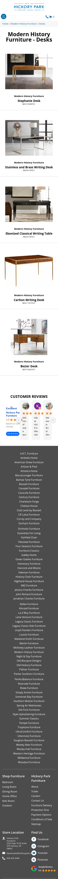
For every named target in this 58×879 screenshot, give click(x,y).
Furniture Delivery (41, 805)
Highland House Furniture (29, 581)
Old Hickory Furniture (29, 665)
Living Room (9, 786)
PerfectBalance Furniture (29, 679)
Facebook (43, 839)
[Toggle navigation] (3, 16)
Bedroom (7, 782)
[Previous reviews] (18, 420)
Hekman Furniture (28, 572)
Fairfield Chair (29, 537)
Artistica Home (29, 471)
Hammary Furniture (29, 563)
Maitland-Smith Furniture (29, 638)
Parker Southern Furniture (29, 673)
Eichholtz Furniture (29, 528)
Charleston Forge (29, 501)
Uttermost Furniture (29, 736)
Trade (34, 791)
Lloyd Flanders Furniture (29, 630)
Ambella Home (28, 457)
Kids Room (8, 800)
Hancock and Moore (29, 568)
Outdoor (7, 805)
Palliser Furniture (29, 669)
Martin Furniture (29, 643)
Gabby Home (29, 554)
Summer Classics (29, 718)
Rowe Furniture (29, 688)
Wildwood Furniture (29, 757)
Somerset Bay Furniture (29, 696)
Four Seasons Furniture (29, 546)
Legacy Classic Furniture (29, 621)
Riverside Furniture (29, 683)
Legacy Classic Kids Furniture (29, 625)
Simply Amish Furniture (29, 692)
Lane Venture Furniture (29, 617)
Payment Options (41, 814)
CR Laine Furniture (29, 514)
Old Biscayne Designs (29, 660)
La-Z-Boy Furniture (29, 612)
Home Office (9, 796)
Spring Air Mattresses (29, 705)
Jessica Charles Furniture (29, 589)
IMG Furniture (29, 585)
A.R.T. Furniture (29, 453)
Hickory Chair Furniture (29, 576)
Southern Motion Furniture (28, 701)
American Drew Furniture (28, 462)
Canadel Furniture (29, 488)
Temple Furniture (29, 722)
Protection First (40, 809)
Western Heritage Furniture (29, 753)
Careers (35, 796)
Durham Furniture (29, 523)
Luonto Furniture (29, 634)
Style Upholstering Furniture (29, 714)
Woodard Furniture (29, 762)
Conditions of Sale (41, 819)
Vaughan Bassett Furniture (29, 740)
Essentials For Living (29, 533)
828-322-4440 (13, 858)
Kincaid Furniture (29, 608)
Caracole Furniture (29, 492)
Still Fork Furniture (29, 709)
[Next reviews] (53, 420)
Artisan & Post (29, 466)
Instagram (43, 846)
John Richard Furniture (29, 594)
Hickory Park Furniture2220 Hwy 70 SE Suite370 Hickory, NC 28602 (17, 843)
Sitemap (36, 824)
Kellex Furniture (29, 604)
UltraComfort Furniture (29, 731)
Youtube (43, 853)
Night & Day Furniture (28, 656)
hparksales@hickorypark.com (20, 853)
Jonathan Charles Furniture (29, 598)
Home (5, 23)
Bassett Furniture (29, 484)
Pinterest (43, 859)
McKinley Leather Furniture (29, 647)
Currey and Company (29, 518)
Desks (42, 23)
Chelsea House (28, 505)
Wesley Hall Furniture (29, 749)
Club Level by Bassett (29, 510)
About (34, 786)
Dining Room (9, 791)
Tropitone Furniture (29, 727)
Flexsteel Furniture (29, 541)
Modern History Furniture (24, 23)
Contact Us (37, 800)
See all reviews (12, 434)
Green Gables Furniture (29, 559)
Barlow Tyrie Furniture (29, 479)
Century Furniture (29, 497)
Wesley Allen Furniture (29, 744)
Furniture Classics (29, 550)
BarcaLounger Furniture (29, 475)
